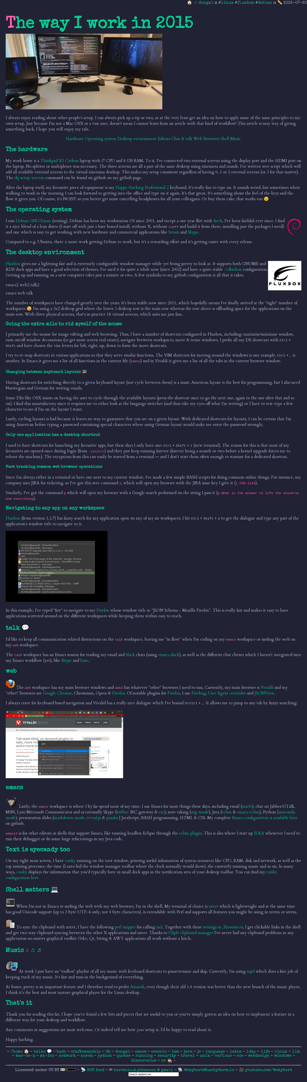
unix (205, 1056)
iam (176, 1052)
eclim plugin (190, 833)
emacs (141, 1052)
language (216, 1052)
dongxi (207, 3)
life (266, 1052)
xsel (159, 927)
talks (40, 1052)
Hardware (75, 139)
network (68, 1056)
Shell (225, 139)
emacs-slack (168, 655)
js (199, 1052)
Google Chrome (57, 693)
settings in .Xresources (223, 927)
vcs (241, 1056)
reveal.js (94, 818)
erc (161, 812)
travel (188, 1056)
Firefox (103, 610)
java (189, 1052)
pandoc (112, 818)
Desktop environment (136, 139)
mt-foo (47, 1056)
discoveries (144, 1061)
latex (236, 1052)
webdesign (259, 1056)
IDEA (259, 833)
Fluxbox (13, 264)
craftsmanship (86, 1052)
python (105, 1056)
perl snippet (125, 927)
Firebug (198, 693)
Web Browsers (206, 139)
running (144, 1056)
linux (227, 3)
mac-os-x (26, 1056)
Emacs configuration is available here (265, 818)
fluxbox (245, 3)
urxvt (213, 906)
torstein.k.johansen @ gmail (144, 1070)
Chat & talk (181, 139)
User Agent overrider (227, 693)
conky (70, 861)
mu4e (247, 806)
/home (17, 1052)
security (167, 1056)
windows (283, 1056)
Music (235, 139)
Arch (217, 221)
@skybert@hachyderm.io (209, 1070)
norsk (87, 1056)
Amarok (137, 987)
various (224, 1056)
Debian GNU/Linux (33, 221)
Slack (130, 655)
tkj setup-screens (29, 178)
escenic (159, 1052)
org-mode (200, 812)
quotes (124, 1056)
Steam (173, 232)
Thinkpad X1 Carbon (59, 161)
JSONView (264, 693)
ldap (251, 1052)
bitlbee (122, 812)
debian (265, 3)
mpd (251, 971)
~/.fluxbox (233, 269)
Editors (164, 139)
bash (62, 1052)
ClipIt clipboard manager (190, 933)
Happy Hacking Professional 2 (142, 187)
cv (164, 1061)
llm (296, 1052)
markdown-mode (69, 818)
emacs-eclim (248, 812)
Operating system (100, 139)
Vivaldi (267, 687)
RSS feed (96, 1070)
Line (84, 660)
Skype (193, 232)
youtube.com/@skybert (268, 1070)
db (109, 1052)
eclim (227, 812)
